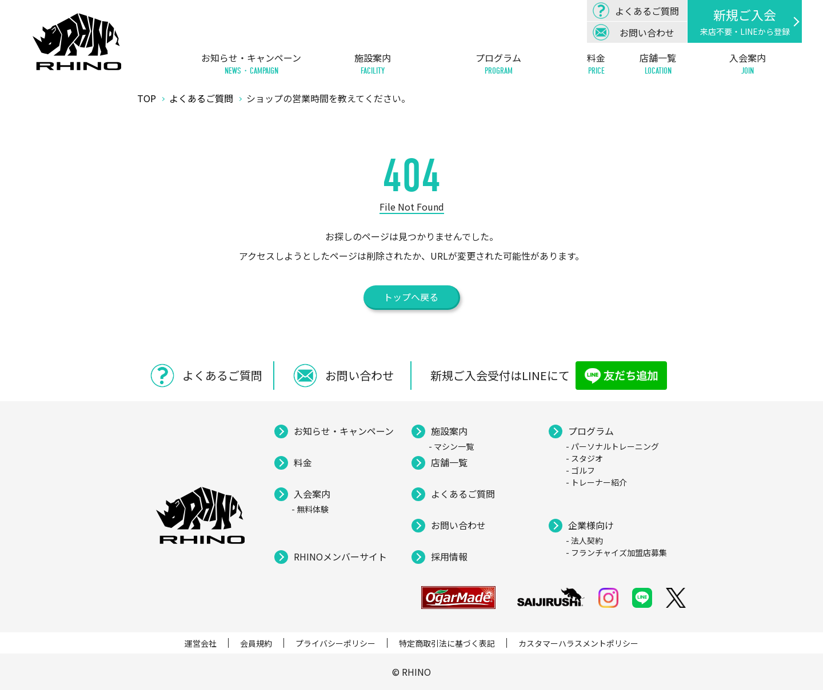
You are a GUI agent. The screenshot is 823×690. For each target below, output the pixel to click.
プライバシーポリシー (335, 643)
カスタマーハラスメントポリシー (578, 643)
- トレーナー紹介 (596, 482)
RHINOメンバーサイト (340, 556)
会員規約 (256, 643)
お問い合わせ (458, 525)
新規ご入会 (745, 21)
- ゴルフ (580, 470)
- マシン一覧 (451, 446)
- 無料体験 (310, 509)
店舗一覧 (658, 64)
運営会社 (201, 643)
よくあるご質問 (463, 494)
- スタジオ (584, 458)
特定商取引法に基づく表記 (447, 643)
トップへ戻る (410, 297)
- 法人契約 (584, 540)
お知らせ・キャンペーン (251, 64)
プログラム (498, 64)
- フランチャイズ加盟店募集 (616, 552)
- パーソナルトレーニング (612, 446)
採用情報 (449, 556)
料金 (596, 64)
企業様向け (591, 525)
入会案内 (747, 64)
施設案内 (372, 64)
